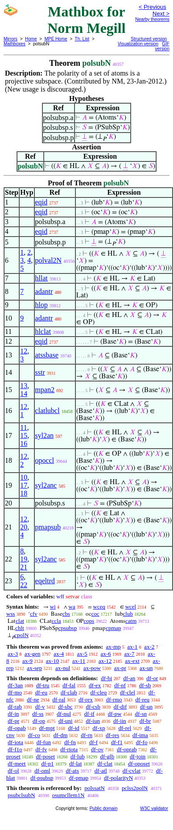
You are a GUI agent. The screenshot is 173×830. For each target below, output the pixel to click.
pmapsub (48, 527)
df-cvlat (131, 770)
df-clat (104, 763)
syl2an (44, 435)
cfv (33, 613)
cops (88, 620)
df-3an (15, 685)
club (128, 613)
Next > (160, 13)
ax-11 (78, 661)
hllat (41, 278)
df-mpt (46, 728)
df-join (137, 756)
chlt (19, 628)
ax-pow (92, 668)
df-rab (15, 706)
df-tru (42, 685)
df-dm (61, 735)
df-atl (101, 770)
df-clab (69, 692)
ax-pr (120, 668)
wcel (130, 606)
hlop (41, 305)
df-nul (64, 713)
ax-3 (13, 653)
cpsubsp (67, 628)
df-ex (95, 685)
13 (23, 385)
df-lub (77, 756)
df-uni (65, 721)
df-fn (70, 742)
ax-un (146, 668)
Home (31, 38)
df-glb (107, 756)
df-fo (142, 742)
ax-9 (27, 661)
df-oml (42, 770)
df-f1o (15, 749)
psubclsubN (21, 795)
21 (23, 567)
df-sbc (65, 706)
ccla (56, 620)
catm (130, 620)
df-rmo (114, 699)
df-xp (99, 728)
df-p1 (47, 763)
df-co (34, 735)
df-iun (93, 721)
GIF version (162, 46)
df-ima (140, 735)
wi (53, 606)
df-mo (15, 692)
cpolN (21, 635)
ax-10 (52, 661)
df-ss (37, 713)
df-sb (145, 685)
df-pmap (78, 777)
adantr (44, 291)
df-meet (16, 763)
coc (95, 613)
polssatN (94, 788)
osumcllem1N (68, 795)
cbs (66, 613)
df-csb (93, 706)
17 (23, 485)
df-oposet (139, 763)
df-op (39, 721)
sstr (40, 372)
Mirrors (10, 38)
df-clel (127, 692)
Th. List (82, 38)
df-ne (33, 699)
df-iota (15, 742)
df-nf (120, 685)
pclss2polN (135, 788)
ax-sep (34, 668)
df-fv (41, 749)
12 (23, 351)
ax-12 (105, 661)
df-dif (120, 706)
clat (20, 620)
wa (72, 606)
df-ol (13, 770)
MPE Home (56, 38)
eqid (41, 202)
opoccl (44, 460)
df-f (93, 742)
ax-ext (132, 661)
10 (23, 477)
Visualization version (138, 43)
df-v (40, 706)
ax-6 (106, 653)
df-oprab (127, 749)
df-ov (97, 749)
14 (23, 393)
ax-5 (82, 653)
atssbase (46, 355)
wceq (99, 606)
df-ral (59, 699)
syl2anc (46, 485)
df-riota (69, 749)
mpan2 (45, 389)
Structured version (149, 38)
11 (23, 427)
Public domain (104, 808)
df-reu (143, 699)
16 (23, 443)
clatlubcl (47, 410)
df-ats (72, 770)
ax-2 (149, 646)
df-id (73, 728)
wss (10, 613)
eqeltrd (45, 581)
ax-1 (133, 646)
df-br (145, 721)
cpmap (113, 628)
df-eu (41, 692)
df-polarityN (118, 777)
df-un (146, 706)
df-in (13, 713)
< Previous (152, 7)
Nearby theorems (152, 19)
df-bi (106, 678)
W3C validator (154, 808)
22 (23, 585)
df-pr (13, 721)
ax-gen (32, 653)
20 (23, 527)
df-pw (115, 713)
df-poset (45, 756)
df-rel (125, 728)
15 (23, 435)
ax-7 (129, 653)
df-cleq (99, 692)
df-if (89, 713)
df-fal (68, 685)
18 (23, 493)
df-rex (85, 699)
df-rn (86, 735)
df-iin (119, 721)
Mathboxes (14, 43)
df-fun (44, 742)
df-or (152, 678)
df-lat (75, 763)
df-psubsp (41, 777)
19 (23, 559)
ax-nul (62, 668)
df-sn (141, 713)
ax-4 (59, 653)
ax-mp (113, 646)
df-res (112, 735)
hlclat (43, 331)
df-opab (16, 728)
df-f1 (117, 742)
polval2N (48, 260)
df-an (129, 678)
